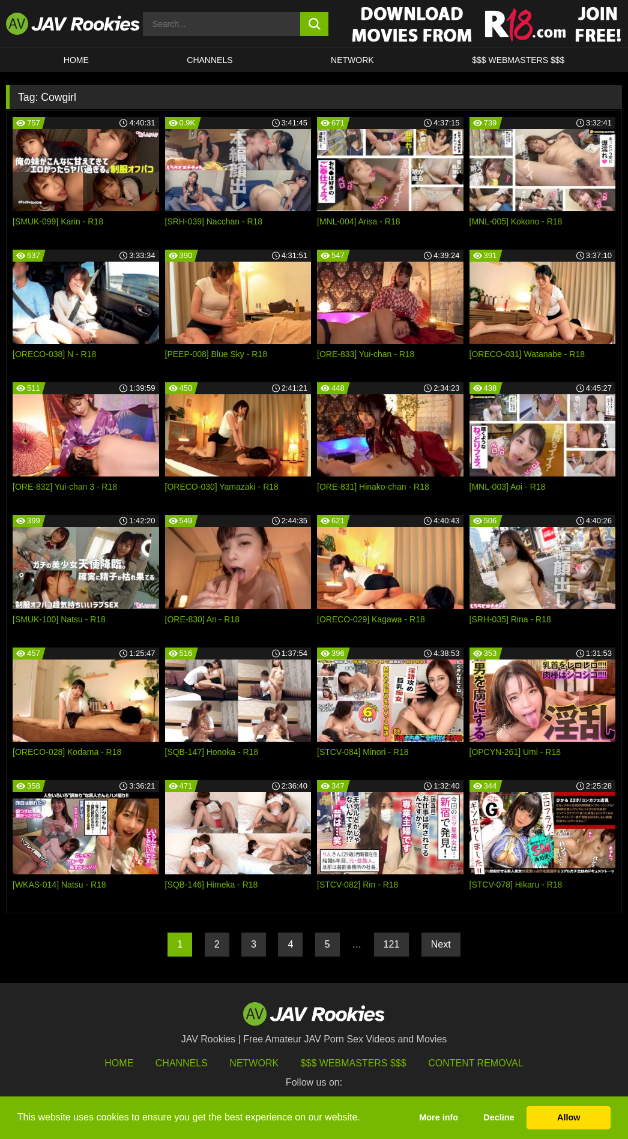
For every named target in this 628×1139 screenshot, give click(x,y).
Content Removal (476, 1063)
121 (392, 944)
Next (441, 944)
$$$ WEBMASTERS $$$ (518, 60)
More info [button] (438, 1117)
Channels (209, 60)
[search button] (314, 24)
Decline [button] (498, 1117)
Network (352, 60)
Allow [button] (568, 1117)
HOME (76, 60)
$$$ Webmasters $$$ (353, 1063)
